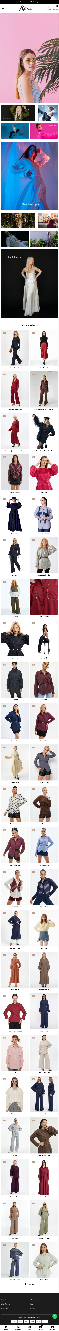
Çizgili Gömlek (15, 492)
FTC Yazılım (37, 1317)
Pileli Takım (44, 1031)
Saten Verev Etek (44, 368)
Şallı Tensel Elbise (44, 1155)
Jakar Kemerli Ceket (44, 575)
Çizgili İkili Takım (44, 1238)
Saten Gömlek (44, 616)
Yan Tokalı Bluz (15, 865)
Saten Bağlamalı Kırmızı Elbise (15, 451)
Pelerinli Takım (44, 1114)
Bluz (15, 1072)
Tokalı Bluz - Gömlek (15, 1031)
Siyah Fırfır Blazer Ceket (44, 451)
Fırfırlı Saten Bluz (15, 1114)
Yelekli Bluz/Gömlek (15, 907)
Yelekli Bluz (44, 907)
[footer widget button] (15, 1300)
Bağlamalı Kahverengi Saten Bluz (44, 409)
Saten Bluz (44, 492)
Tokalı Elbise (15, 989)
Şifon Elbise (15, 534)
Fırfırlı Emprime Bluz (15, 824)
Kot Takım (15, 575)
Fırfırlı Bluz (44, 948)
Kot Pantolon (44, 658)
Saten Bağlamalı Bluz (15, 409)
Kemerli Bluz (44, 1280)
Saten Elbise (15, 782)
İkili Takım (15, 1238)
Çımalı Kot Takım (15, 368)
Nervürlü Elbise (44, 989)
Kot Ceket (15, 658)
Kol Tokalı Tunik (15, 948)
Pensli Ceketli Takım (44, 1072)
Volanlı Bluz (15, 741)
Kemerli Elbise (44, 1197)
